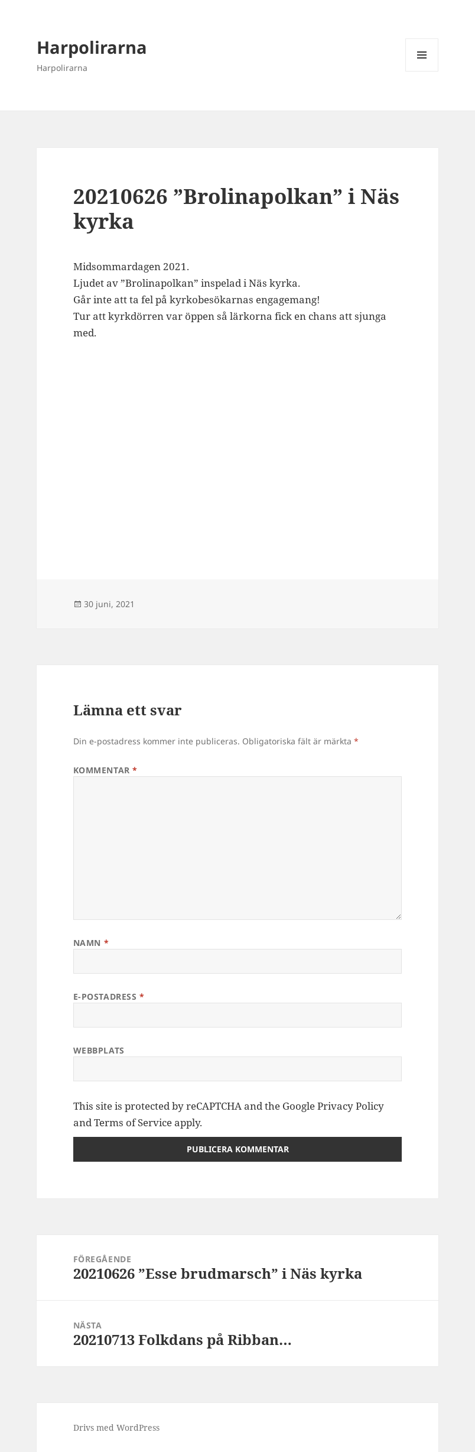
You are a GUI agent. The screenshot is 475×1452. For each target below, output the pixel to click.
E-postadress (109, 996)
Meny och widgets (422, 71)
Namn (91, 942)
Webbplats (99, 1050)
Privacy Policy (350, 1106)
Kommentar (105, 770)
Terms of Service (133, 1122)
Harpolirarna (92, 47)
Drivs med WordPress (116, 1427)
